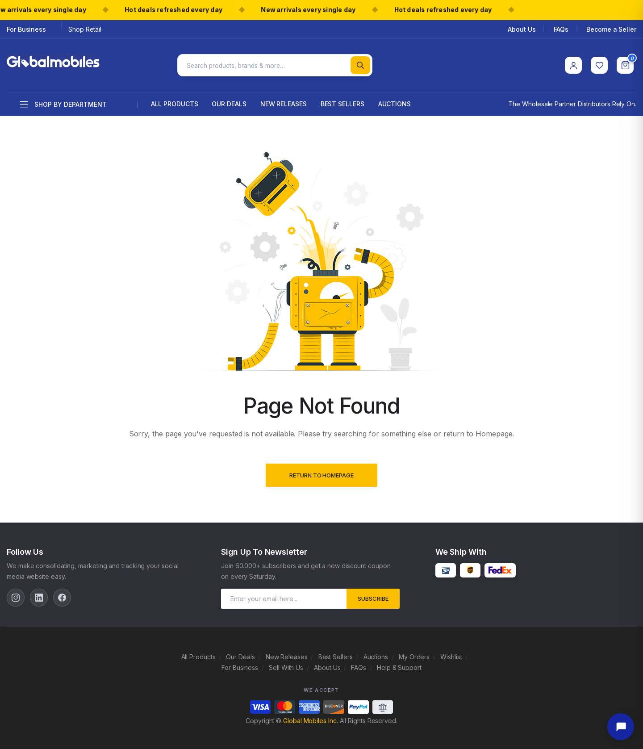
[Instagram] (16, 594)
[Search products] (274, 63)
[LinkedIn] (39, 594)
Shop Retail (84, 29)
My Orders (414, 653)
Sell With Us (286, 663)
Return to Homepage (321, 471)
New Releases (283, 100)
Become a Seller (611, 29)
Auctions (394, 100)
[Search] (360, 63)
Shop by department (63, 100)
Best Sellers (342, 100)
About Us (521, 29)
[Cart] (625, 63)
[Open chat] (620, 726)
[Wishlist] (599, 63)
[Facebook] (62, 594)
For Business (26, 29)
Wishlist (451, 653)
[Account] (573, 63)
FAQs (561, 29)
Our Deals (229, 100)
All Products (174, 100)
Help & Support (399, 663)
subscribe (373, 594)
